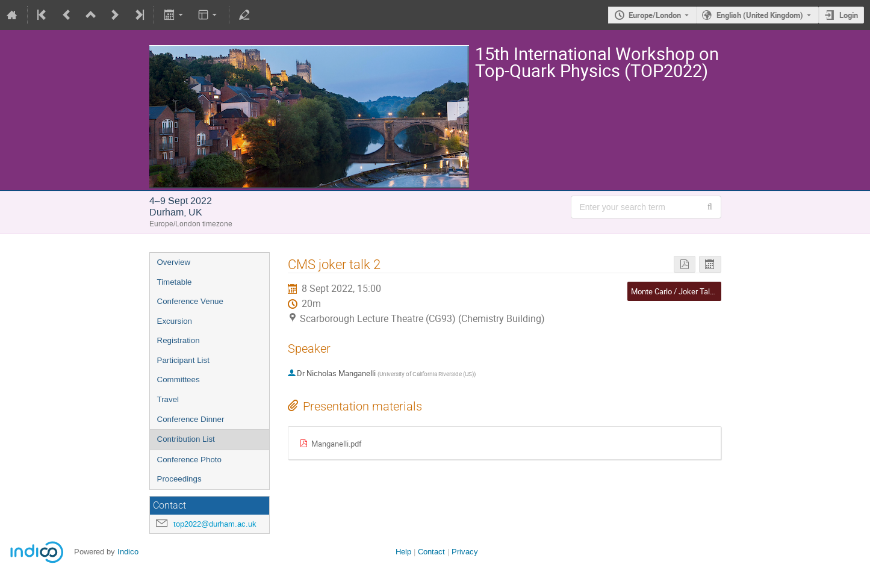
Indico (127, 552)
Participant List (183, 360)
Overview (174, 262)
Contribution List (186, 439)
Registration (178, 340)
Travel (168, 399)
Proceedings (179, 478)
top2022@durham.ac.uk (214, 524)
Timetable (174, 282)
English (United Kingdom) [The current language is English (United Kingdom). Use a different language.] (759, 15)
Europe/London (655, 15)
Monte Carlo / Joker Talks (674, 291)
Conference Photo (189, 459)
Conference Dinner (191, 419)
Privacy (465, 552)
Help (403, 552)
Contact (431, 552)
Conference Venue (190, 301)
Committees (178, 379)
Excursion (175, 321)
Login (848, 15)
